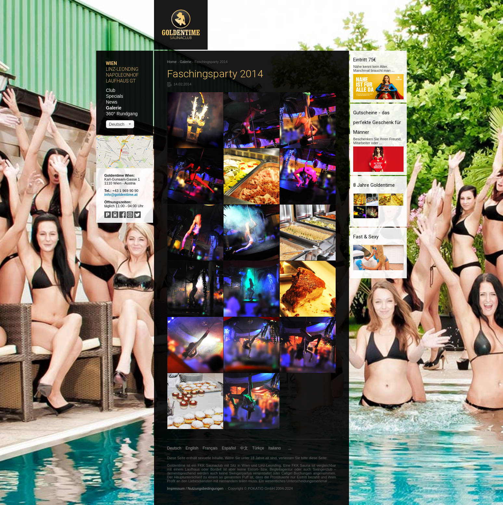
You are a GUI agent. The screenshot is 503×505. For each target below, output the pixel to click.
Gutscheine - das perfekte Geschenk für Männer (377, 122)
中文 (244, 448)
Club (110, 90)
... (290, 448)
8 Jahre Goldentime (374, 185)
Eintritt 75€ (364, 60)
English (192, 448)
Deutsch (174, 448)
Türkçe (258, 448)
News (111, 102)
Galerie (113, 107)
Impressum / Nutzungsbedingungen (195, 488)
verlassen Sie (289, 458)
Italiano (274, 448)
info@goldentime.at (120, 194)
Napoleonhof (122, 75)
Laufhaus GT (121, 80)
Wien (111, 63)
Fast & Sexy (366, 237)
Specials (114, 96)
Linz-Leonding (122, 69)
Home (171, 62)
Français (210, 448)
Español (229, 448)
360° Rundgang (121, 113)
